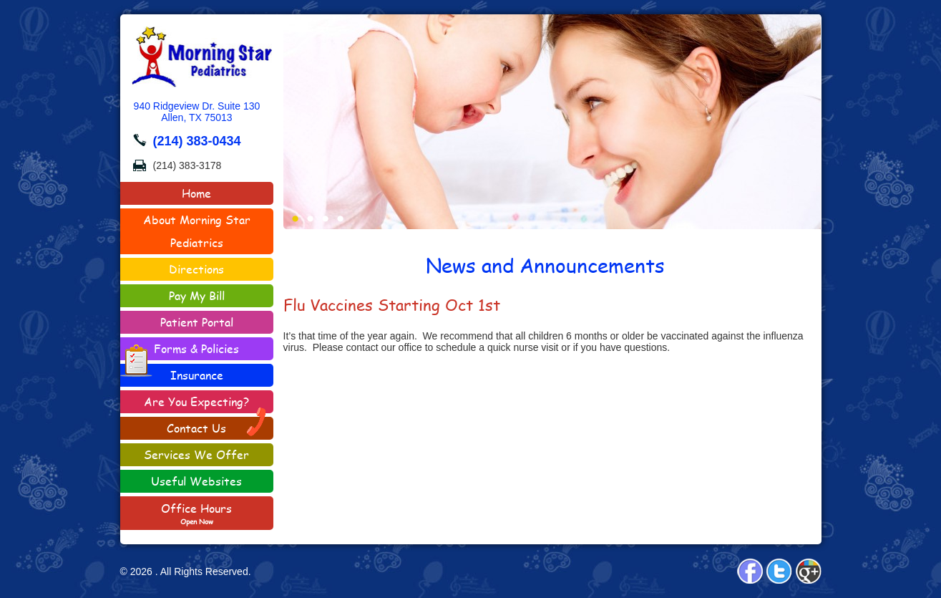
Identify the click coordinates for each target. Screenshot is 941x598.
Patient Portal (196, 322)
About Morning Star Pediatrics (196, 231)
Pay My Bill (197, 295)
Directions (196, 269)
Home (196, 193)
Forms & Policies (180, 350)
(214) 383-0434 (197, 141)
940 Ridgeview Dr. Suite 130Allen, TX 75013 (197, 111)
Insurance (196, 375)
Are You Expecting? (196, 401)
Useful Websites (196, 481)
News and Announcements (545, 265)
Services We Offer (196, 454)
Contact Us (217, 426)
